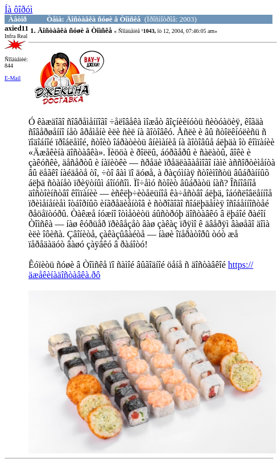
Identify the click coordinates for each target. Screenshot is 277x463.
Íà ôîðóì (18, 9)
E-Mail (12, 78)
